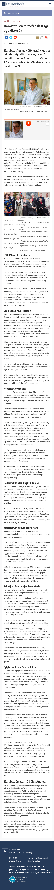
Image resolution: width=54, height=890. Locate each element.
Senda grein (37, 37)
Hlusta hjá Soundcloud (15, 37)
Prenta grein (41, 37)
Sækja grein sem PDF (46, 37)
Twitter (10, 37)
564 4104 (13, 858)
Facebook (6, 37)
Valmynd (50, 4)
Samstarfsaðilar (34, 861)
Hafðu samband (41, 858)
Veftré (30, 858)
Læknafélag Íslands (18, 879)
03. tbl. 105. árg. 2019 (12, 21)
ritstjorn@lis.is (15, 861)
